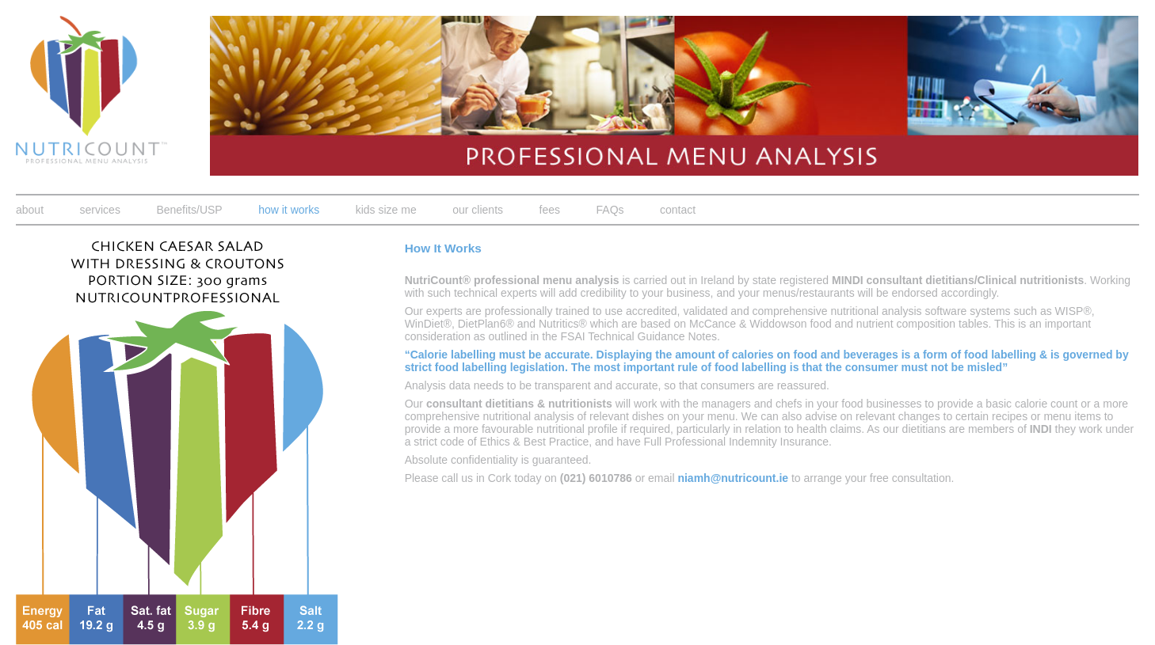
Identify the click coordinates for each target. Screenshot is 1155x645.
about (30, 209)
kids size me (386, 209)
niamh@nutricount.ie (732, 478)
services (100, 209)
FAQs (610, 209)
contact (678, 209)
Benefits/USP (189, 209)
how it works (288, 209)
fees (549, 209)
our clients (477, 209)
